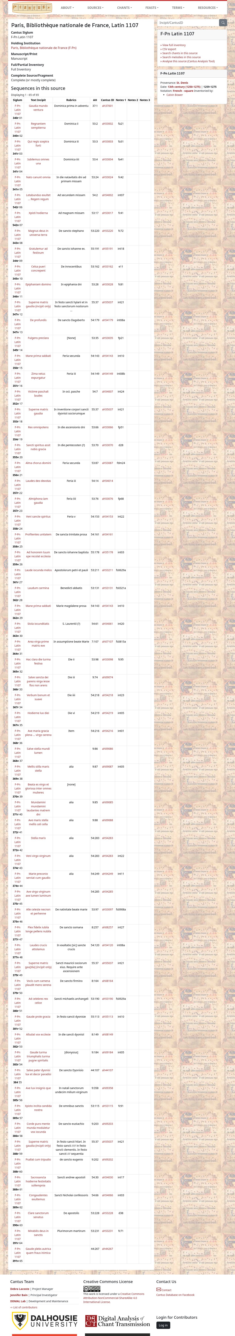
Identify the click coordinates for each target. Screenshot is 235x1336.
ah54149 (107, 373)
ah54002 (107, 195)
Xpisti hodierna (38, 213)
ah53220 (107, 231)
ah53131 (107, 588)
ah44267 (107, 1249)
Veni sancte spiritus (38, 516)
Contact (163, 1290)
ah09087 (107, 766)
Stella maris (38, 838)
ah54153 (107, 516)
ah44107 (107, 1070)
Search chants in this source (180, 53)
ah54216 (107, 731)
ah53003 (107, 141)
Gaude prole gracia (38, 1016)
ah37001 (107, 106)
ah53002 (107, 123)
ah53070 (107, 445)
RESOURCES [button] (207, 8)
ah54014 (107, 481)
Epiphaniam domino (38, 284)
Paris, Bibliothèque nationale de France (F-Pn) (43, 48)
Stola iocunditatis (38, 623)
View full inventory (174, 45)
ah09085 (107, 802)
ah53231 (107, 1231)
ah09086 (107, 748)
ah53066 (107, 427)
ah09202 (107, 1159)
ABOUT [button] (66, 8)
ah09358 (107, 1088)
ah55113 (107, 1016)
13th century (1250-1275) (184, 87)
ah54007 (107, 391)
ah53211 (107, 570)
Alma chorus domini (38, 463)
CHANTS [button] (123, 8)
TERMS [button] (177, 8)
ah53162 (107, 266)
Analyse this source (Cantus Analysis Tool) (188, 61)
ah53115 (107, 1106)
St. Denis (182, 82)
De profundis (38, 320)
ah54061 (107, 623)
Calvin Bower (175, 95)
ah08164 (107, 981)
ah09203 (107, 1124)
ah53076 (107, 498)
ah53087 (107, 463)
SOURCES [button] (94, 8)
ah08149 (107, 1034)
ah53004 (107, 159)
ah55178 (107, 552)
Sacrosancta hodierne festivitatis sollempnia (38, 1181)
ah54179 (107, 320)
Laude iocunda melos (38, 570)
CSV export (169, 49)
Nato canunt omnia (38, 177)
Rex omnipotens (38, 427)
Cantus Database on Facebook (175, 1295)
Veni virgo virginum (38, 856)
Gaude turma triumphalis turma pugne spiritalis (38, 1056)
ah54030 (107, 1177)
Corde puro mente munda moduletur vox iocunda (38, 1128)
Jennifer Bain (19, 1295)
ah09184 (107, 1052)
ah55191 (107, 248)
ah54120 (107, 945)
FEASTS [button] (150, 8)
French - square (183, 91)
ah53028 (107, 284)
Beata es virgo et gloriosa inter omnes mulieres (38, 788)
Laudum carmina (38, 588)
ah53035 (107, 338)
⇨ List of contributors (23, 1307)
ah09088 (107, 820)
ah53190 (107, 999)
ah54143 (107, 356)
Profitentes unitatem (38, 534)
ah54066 (107, 1195)
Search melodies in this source (181, 57)
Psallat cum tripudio (38, 1159)
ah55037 (107, 302)
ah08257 (107, 927)
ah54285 (107, 891)
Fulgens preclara (38, 338)
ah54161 (107, 534)
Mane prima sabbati (38, 356)
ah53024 (107, 177)
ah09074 (107, 677)
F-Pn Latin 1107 (17, 110)
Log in (163, 1325)
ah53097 (107, 909)
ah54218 (107, 695)
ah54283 (107, 838)
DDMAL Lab (18, 1301)
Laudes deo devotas (38, 481)
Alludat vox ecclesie (38, 1034)
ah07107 (107, 641)
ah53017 (107, 213)
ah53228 (107, 1213)
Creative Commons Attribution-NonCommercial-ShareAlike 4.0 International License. (113, 1298)
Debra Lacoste (19, 1289)
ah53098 (107, 659)
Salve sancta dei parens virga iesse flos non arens (38, 681)
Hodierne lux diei (38, 713)
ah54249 (107, 873)
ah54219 (107, 713)
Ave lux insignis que (38, 1088)
